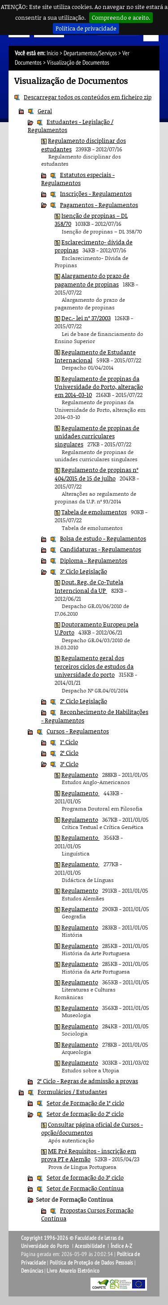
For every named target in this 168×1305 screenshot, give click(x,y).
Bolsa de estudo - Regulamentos (103, 538)
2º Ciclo (69, 753)
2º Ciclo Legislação (83, 701)
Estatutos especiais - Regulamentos (78, 179)
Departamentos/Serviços (90, 53)
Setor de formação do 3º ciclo (85, 1177)
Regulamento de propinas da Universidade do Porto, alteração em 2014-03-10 (99, 387)
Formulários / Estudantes (72, 1092)
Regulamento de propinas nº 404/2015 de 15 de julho (96, 474)
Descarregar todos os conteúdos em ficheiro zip (87, 97)
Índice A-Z (122, 1246)
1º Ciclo (69, 742)
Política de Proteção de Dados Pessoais (91, 1262)
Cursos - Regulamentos (78, 731)
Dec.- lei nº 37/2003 (86, 318)
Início (52, 53)
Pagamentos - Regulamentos (99, 205)
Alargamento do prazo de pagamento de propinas (92, 280)
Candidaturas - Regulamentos (100, 549)
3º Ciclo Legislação (83, 571)
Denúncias (32, 1270)
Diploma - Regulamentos (93, 560)
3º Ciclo (69, 764)
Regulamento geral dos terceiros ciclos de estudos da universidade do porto (94, 666)
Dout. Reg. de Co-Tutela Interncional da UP (89, 586)
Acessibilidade (90, 1246)
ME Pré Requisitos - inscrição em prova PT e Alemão (88, 1155)
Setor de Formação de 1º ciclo (85, 1103)
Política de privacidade (86, 28)
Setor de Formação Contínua (85, 1188)
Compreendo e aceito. (121, 17)
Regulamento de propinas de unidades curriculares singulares (97, 436)
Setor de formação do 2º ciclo (85, 1114)
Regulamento (79, 775)
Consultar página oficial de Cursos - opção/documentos (92, 1128)
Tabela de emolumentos (94, 512)
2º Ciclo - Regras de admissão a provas (87, 1081)
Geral (45, 111)
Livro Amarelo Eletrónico (73, 1270)
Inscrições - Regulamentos (96, 194)
